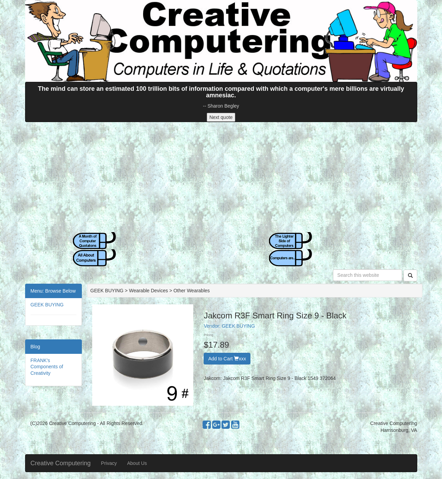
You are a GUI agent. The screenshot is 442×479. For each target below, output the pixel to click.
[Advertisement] (221, 177)
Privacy (109, 463)
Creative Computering (61, 463)
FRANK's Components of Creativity (47, 366)
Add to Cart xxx (227, 358)
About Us (137, 463)
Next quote (221, 117)
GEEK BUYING (47, 304)
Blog (35, 346)
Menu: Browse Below (53, 291)
